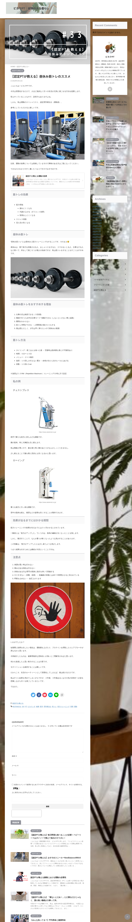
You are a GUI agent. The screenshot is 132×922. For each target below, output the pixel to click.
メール (15, 765)
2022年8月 (96, 227)
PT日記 (96, 272)
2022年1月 (96, 246)
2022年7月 (96, 229)
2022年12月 (97, 218)
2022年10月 (97, 224)
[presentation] (26, 813)
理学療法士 (47, 706)
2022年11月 (97, 221)
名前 (14, 756)
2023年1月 (96, 216)
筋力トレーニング (64, 706)
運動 (75, 706)
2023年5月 (96, 210)
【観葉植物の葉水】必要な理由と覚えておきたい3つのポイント (116, 182)
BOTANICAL (17, 706)
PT (26, 706)
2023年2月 (96, 213)
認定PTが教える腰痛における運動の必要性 (53, 883)
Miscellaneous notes (101, 267)
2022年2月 (96, 243)
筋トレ (54, 706)
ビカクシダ (31, 706)
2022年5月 (96, 235)
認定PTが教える (18, 703)
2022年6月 (96, 232)
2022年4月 (96, 238)
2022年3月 (96, 241)
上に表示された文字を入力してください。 (27, 792)
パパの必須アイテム (101, 278)
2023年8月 (96, 204)
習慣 (71, 706)
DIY (23, 706)
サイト (14, 775)
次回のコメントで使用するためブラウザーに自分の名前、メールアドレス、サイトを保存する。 (48, 784)
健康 (37, 706)
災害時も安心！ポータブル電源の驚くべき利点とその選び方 (116, 104)
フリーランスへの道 (101, 283)
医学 (41, 706)
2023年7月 (96, 207)
